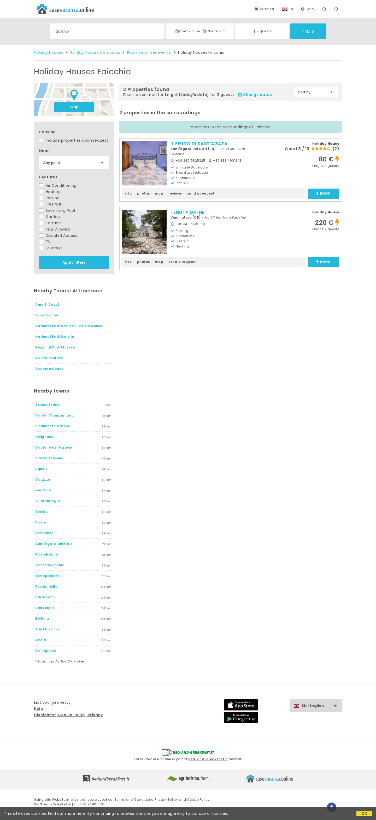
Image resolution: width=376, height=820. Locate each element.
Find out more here (66, 813)
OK (364, 813)
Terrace (50, 223)
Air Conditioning (58, 185)
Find (308, 31)
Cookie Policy (198, 799)
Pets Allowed (54, 229)
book (323, 193)
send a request (201, 193)
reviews (175, 193)
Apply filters (74, 262)
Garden (49, 216)
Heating (50, 191)
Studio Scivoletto (55, 804)
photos (143, 193)
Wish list (264, 9)
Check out (213, 31)
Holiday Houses (48, 52)
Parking (49, 198)
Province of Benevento (149, 52)
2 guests (262, 31)
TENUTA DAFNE (188, 212)
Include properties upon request (73, 140)
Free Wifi (50, 204)
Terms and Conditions (134, 799)
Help (307, 9)
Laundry (50, 248)
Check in (185, 31)
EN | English (322, 706)
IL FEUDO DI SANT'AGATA (199, 144)
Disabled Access (58, 235)
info (128, 193)
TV (45, 241)
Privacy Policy (166, 799)
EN (291, 9)
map (74, 107)
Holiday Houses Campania (95, 52)
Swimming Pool (57, 210)
